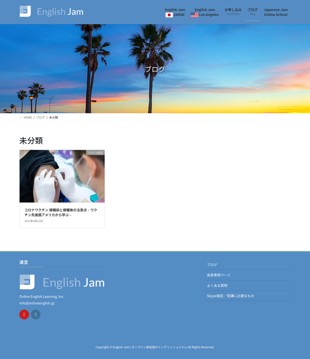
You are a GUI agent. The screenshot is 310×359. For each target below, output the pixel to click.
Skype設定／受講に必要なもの (230, 295)
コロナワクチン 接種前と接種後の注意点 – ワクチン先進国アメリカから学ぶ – (60, 212)
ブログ (212, 264)
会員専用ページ (219, 274)
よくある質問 (217, 285)
